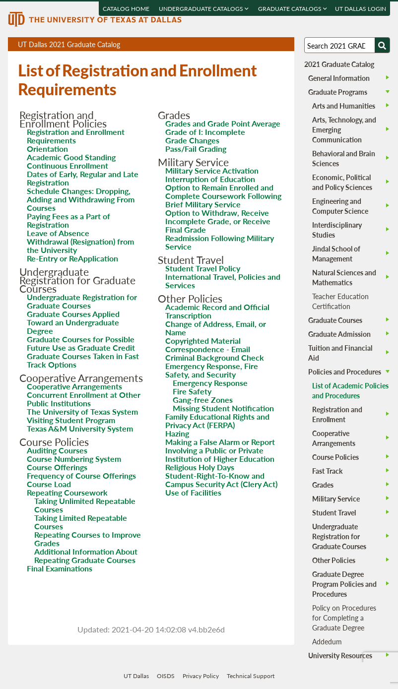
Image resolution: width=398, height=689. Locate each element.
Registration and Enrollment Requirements (76, 136)
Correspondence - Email (207, 349)
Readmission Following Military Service (219, 242)
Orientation (47, 148)
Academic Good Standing (71, 157)
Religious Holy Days (199, 467)
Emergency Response (210, 382)
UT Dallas (136, 676)
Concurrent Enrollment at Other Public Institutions (83, 399)
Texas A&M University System (80, 428)
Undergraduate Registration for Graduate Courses (82, 301)
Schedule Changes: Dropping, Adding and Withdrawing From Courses (80, 199)
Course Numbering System (74, 458)
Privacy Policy (201, 676)
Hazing (177, 433)
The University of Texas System (82, 411)
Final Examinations (59, 568)
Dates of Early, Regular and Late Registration (82, 178)
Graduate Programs (337, 92)
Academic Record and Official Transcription (217, 311)
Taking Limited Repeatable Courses (80, 522)
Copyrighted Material (203, 340)
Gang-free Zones (203, 399)
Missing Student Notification (223, 408)
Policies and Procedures (344, 371)
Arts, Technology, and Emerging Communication (344, 129)
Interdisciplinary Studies (337, 230)
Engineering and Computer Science (340, 206)
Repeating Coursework (67, 492)
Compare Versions (285, 44)
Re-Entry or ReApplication (72, 258)
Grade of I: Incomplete (205, 131)
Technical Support (250, 676)
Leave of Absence (58, 233)
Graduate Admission (339, 334)
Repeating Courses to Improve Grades (87, 539)
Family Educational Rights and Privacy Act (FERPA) (217, 421)
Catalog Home (126, 8)
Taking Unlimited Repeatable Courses (84, 505)
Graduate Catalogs (292, 8)
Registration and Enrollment (337, 414)
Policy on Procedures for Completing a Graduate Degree (344, 617)
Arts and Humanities (343, 106)
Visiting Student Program (71, 420)
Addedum (327, 641)
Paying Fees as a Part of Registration (68, 220)
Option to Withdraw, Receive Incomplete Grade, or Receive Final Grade (217, 221)
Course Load (49, 484)
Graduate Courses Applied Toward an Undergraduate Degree (73, 322)
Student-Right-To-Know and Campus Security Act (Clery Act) (221, 480)
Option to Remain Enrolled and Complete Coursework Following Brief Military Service (223, 196)
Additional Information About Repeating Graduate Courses (85, 555)
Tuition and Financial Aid (340, 353)
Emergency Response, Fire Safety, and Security (211, 370)
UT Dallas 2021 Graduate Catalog (156, 45)
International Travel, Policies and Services (222, 281)
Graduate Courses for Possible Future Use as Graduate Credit (81, 343)
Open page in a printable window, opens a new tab (273, 44)
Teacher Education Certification (340, 301)
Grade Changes (192, 140)
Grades (322, 485)
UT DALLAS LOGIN (360, 8)
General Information (339, 78)
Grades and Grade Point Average (222, 123)
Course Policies (335, 457)
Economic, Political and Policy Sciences (342, 182)
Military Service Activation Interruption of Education (212, 175)
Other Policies (333, 560)
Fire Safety (192, 391)
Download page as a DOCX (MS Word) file (262, 44)
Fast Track (327, 471)
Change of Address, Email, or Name (215, 328)
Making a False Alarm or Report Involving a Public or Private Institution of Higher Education (220, 450)
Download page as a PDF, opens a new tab (251, 44)
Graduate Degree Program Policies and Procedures (344, 584)
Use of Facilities (193, 492)
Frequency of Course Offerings (81, 475)
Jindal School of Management (336, 253)
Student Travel (334, 512)
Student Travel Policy (202, 268)
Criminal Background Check (214, 357)
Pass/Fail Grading (195, 148)
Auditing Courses (57, 450)
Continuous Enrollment (67, 165)
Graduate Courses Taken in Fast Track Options (83, 360)
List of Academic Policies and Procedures (350, 390)
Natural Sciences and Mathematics (344, 277)
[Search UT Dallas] (347, 45)
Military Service (336, 498)
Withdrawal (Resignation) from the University (80, 245)
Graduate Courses (335, 320)
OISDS (166, 676)
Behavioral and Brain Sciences (343, 158)
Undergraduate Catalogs (204, 8)
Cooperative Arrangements (74, 386)
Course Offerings (57, 467)
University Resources (340, 655)
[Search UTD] (382, 45)
